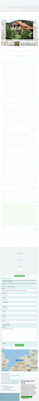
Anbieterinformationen (16, 375)
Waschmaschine (4, 383)
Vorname (4, 311)
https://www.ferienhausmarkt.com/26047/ (9, 390)
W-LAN (16, 383)
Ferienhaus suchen (7, 395)
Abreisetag (4, 297)
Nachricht (4, 327)
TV (1, 383)
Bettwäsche (9, 383)
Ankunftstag (4, 293)
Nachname (4, 315)
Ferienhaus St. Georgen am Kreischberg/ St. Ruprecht (11, 380)
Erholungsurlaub (13, 381)
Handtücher (13, 383)
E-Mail (3, 320)
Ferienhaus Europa (7, 376)
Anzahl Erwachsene (5, 302)
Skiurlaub (17, 381)
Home (2, 395)
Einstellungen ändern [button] (25, 398)
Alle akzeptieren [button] (24, 396)
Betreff (3, 288)
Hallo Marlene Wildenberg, (19, 334)
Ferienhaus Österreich (6, 377)
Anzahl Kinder (4, 306)
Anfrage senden (19, 345)
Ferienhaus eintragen (13, 395)
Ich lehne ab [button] (30, 396)
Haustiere (7, 382)
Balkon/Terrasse (15, 382)
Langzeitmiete (11, 382)
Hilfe (18, 395)
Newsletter (4, 343)
